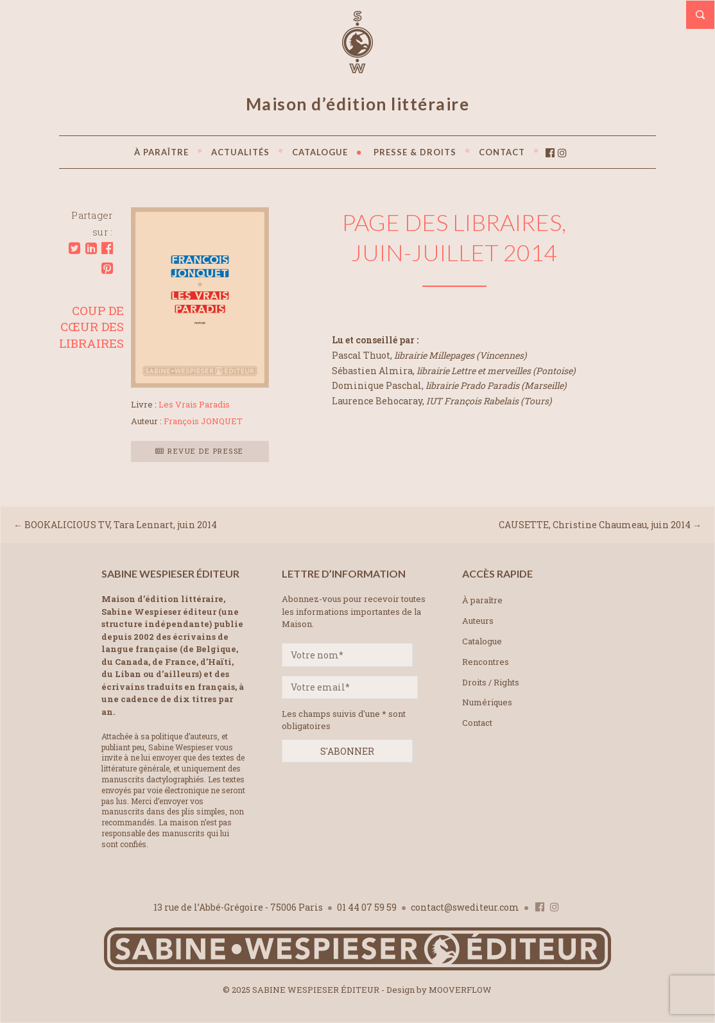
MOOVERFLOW (460, 989)
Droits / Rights (490, 682)
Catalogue (482, 641)
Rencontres (485, 661)
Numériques (487, 702)
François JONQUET (203, 421)
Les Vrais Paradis (194, 404)
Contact (477, 722)
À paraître (482, 600)
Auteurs (478, 620)
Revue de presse (199, 451)
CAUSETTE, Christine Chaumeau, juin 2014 (595, 525)
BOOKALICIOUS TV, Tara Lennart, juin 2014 (120, 525)
